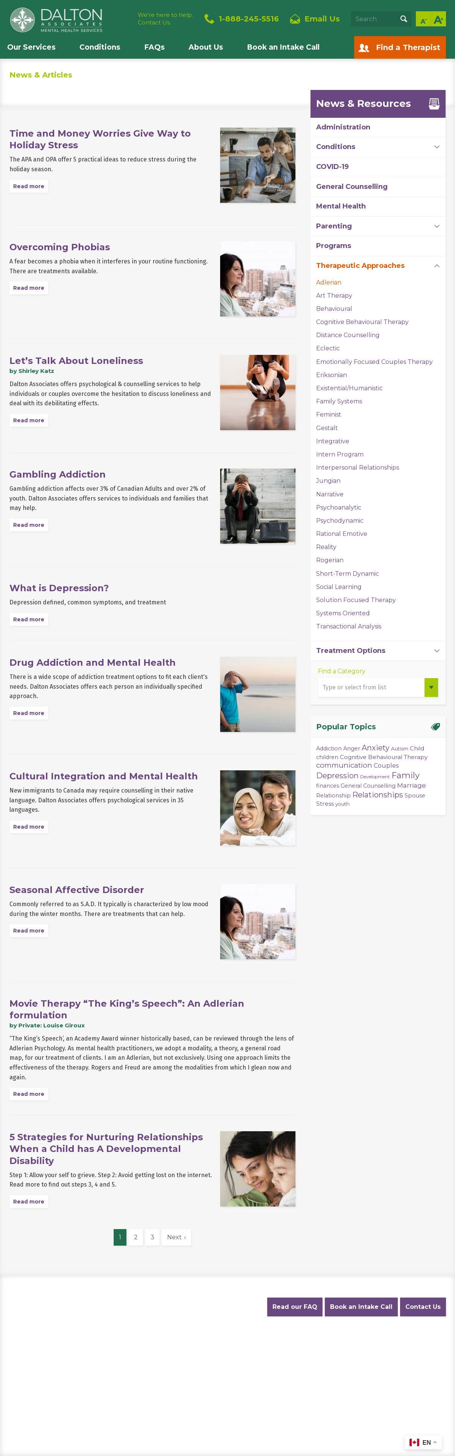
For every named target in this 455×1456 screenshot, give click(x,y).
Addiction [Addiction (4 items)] (329, 748)
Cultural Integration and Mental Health (103, 776)
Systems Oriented (343, 613)
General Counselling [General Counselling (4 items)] (368, 785)
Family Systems (339, 401)
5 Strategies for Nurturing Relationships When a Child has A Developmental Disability (106, 1149)
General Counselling (352, 187)
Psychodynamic (340, 520)
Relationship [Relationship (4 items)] (333, 795)
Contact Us (423, 1306)
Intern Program (340, 454)
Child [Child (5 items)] (417, 748)
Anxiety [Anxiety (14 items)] (376, 747)
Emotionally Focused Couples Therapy (374, 361)
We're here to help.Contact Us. (165, 18)
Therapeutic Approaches (360, 266)
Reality (326, 547)
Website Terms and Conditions (160, 1344)
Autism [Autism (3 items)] (399, 748)
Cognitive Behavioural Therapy (362, 322)
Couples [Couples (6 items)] (386, 765)
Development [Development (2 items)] (375, 776)
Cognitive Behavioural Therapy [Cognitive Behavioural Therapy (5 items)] (384, 757)
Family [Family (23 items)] (405, 775)
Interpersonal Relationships (357, 467)
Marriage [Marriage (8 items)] (411, 785)
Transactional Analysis (348, 626)
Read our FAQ (294, 1306)
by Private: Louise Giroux (47, 1025)
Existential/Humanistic (349, 388)
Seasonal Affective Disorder (76, 889)
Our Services (31, 47)
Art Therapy (334, 295)
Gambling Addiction (57, 474)
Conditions (99, 47)
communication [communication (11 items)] (344, 765)
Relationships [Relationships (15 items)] (377, 794)
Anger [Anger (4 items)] (351, 748)
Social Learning (339, 586)
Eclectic (328, 348)
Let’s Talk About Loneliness (76, 360)
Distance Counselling (348, 335)
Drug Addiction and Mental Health (92, 662)
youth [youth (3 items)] (342, 804)
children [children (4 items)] (327, 757)
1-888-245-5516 (249, 18)
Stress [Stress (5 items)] (325, 803)
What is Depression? (59, 588)
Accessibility (224, 1344)
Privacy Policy (96, 1344)
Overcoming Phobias (59, 247)
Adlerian (328, 282)
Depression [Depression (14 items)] (337, 775)
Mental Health (341, 206)
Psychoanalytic (338, 507)
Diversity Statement (303, 1344)
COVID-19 (332, 167)
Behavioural (334, 308)
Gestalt (327, 428)
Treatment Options (350, 651)
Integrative (332, 441)
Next (174, 1237)
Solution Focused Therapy (356, 600)
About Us (206, 47)
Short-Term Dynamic (347, 573)
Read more (28, 186)
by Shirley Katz (31, 370)
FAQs (154, 47)
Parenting (334, 226)
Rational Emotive (341, 533)
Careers (259, 1344)
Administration (343, 127)
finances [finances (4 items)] (327, 785)
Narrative (330, 494)
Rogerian (330, 560)
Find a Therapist (408, 47)
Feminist (328, 414)
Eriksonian (331, 375)
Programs (333, 246)
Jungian (328, 480)
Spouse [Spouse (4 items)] (415, 795)
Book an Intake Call (283, 47)
